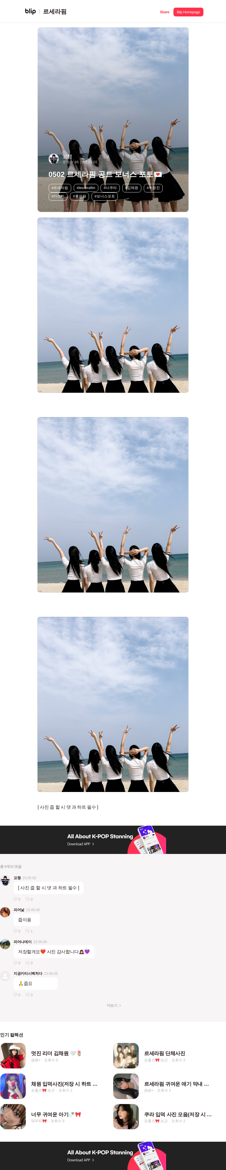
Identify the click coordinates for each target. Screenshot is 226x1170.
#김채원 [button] (131, 188)
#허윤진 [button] (153, 188)
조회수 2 (178, 1060)
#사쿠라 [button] (110, 188)
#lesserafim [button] (86, 188)
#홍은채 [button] (79, 196)
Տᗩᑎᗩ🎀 (39, 1121)
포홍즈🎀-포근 (156, 1060)
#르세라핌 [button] (59, 188)
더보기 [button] (112, 1005)
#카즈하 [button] (57, 196)
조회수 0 (51, 1060)
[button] (164, 11)
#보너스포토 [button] (105, 196)
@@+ (35, 1060)
